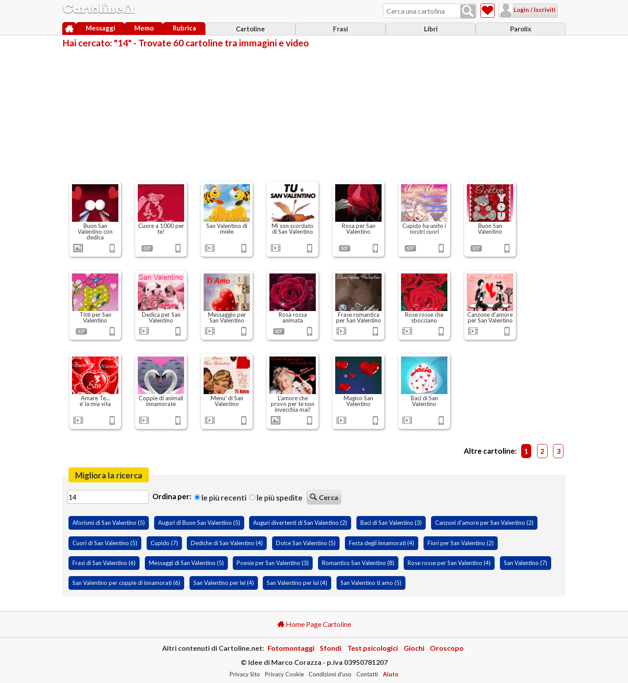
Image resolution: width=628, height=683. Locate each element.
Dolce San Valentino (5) (306, 542)
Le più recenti (220, 497)
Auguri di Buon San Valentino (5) (199, 522)
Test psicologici (372, 648)
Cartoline (250, 29)
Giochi (414, 648)
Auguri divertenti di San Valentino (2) (300, 522)
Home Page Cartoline (314, 624)
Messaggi (100, 28)
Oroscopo (447, 648)
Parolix (520, 29)
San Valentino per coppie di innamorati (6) (126, 582)
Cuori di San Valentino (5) (104, 542)
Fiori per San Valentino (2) (460, 542)
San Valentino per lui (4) (297, 582)
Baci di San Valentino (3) (391, 522)
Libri (431, 29)
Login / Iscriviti (523, 9)
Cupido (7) (164, 542)
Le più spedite (276, 497)
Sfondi (330, 648)
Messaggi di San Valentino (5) (186, 562)
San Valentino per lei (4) (223, 582)
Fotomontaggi (291, 648)
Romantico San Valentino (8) (358, 562)
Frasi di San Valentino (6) (104, 562)
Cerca (324, 497)
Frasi (340, 29)
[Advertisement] (314, 114)
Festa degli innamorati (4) (381, 542)
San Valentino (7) (525, 562)
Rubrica (184, 28)
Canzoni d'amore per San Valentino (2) (484, 522)
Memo (144, 28)
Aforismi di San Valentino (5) (108, 522)
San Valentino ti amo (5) (370, 582)
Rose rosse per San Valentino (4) (449, 562)
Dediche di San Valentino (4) (227, 542)
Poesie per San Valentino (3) (273, 562)
